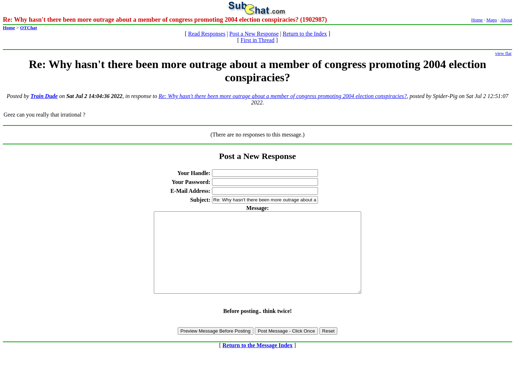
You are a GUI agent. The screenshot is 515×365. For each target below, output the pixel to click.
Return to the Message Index (257, 361)
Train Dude (43, 96)
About (506, 19)
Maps (491, 19)
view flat (503, 53)
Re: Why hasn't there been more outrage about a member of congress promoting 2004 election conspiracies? (282, 96)
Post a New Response (254, 34)
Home (477, 19)
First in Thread (257, 40)
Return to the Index (305, 34)
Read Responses (206, 34)
